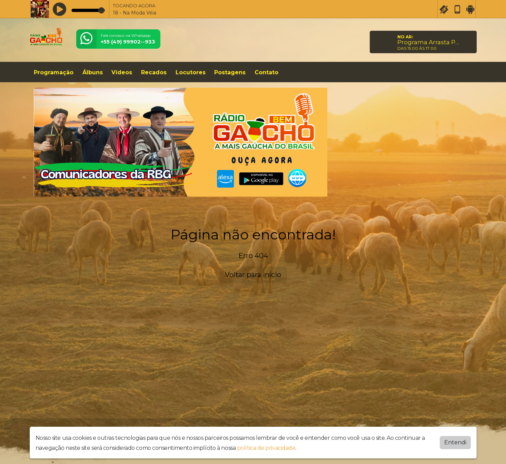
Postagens (230, 72)
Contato (266, 72)
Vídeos (121, 72)
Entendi (455, 442)
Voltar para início (253, 275)
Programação (53, 72)
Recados (154, 72)
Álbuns (92, 72)
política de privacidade (266, 448)
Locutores (191, 72)
